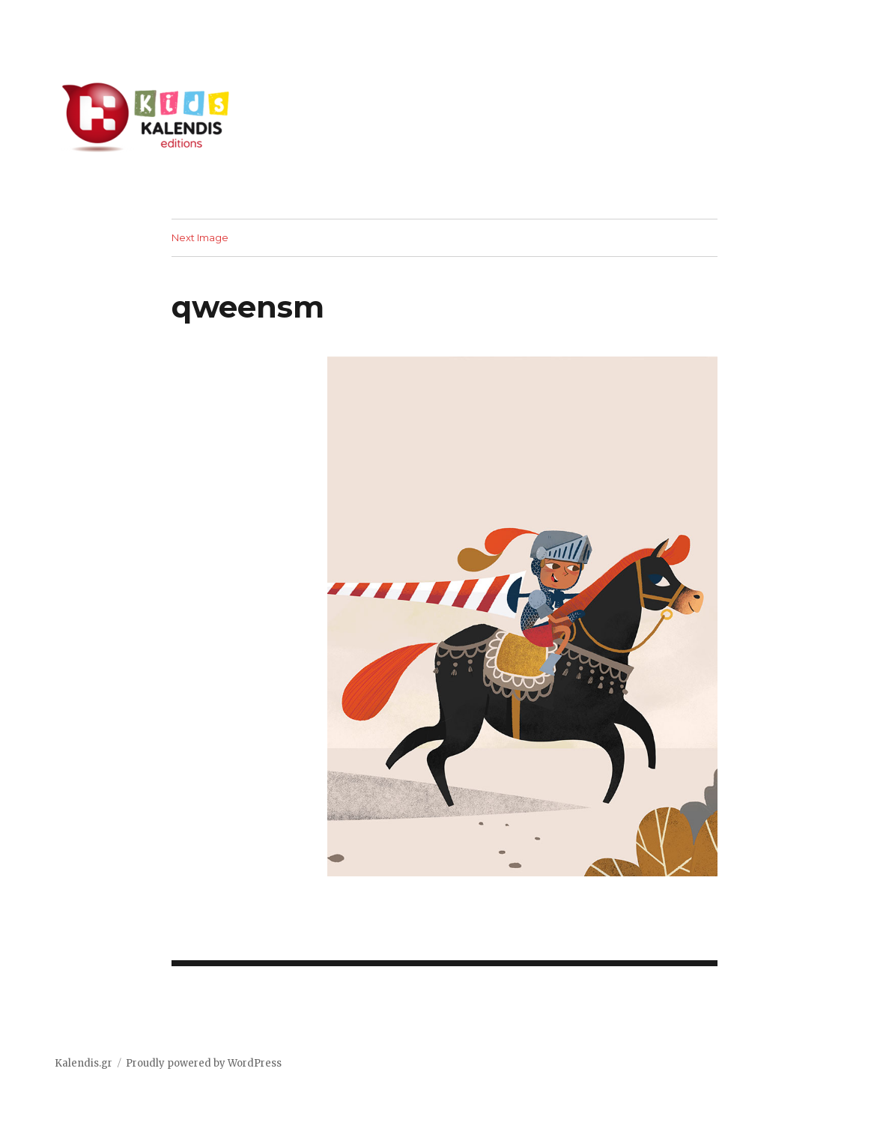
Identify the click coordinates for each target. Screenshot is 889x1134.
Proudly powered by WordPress (204, 1063)
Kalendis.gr (83, 1063)
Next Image (200, 237)
